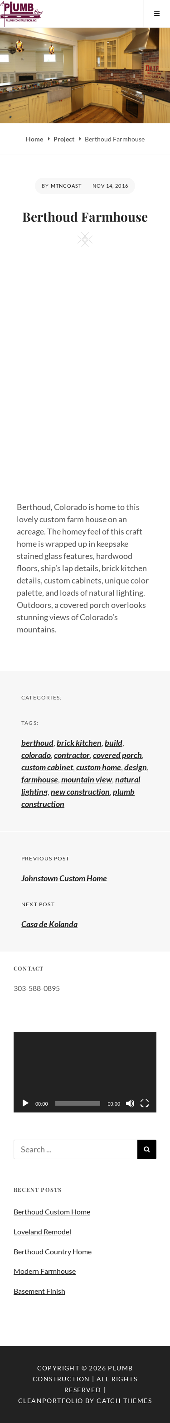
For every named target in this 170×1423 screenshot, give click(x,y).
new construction (80, 791)
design (135, 767)
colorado (36, 755)
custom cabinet (47, 767)
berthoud (37, 743)
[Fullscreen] (144, 1103)
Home (35, 139)
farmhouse (39, 779)
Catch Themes (124, 1400)
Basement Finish (39, 1291)
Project (64, 139)
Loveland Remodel (42, 1231)
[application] (85, 1072)
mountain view (86, 779)
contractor (72, 755)
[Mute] (130, 1103)
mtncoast (66, 186)
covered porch (117, 755)
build (113, 743)
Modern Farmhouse (45, 1271)
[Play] (25, 1103)
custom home (98, 767)
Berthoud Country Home (53, 1251)
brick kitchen (79, 743)
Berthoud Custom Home (52, 1211)
